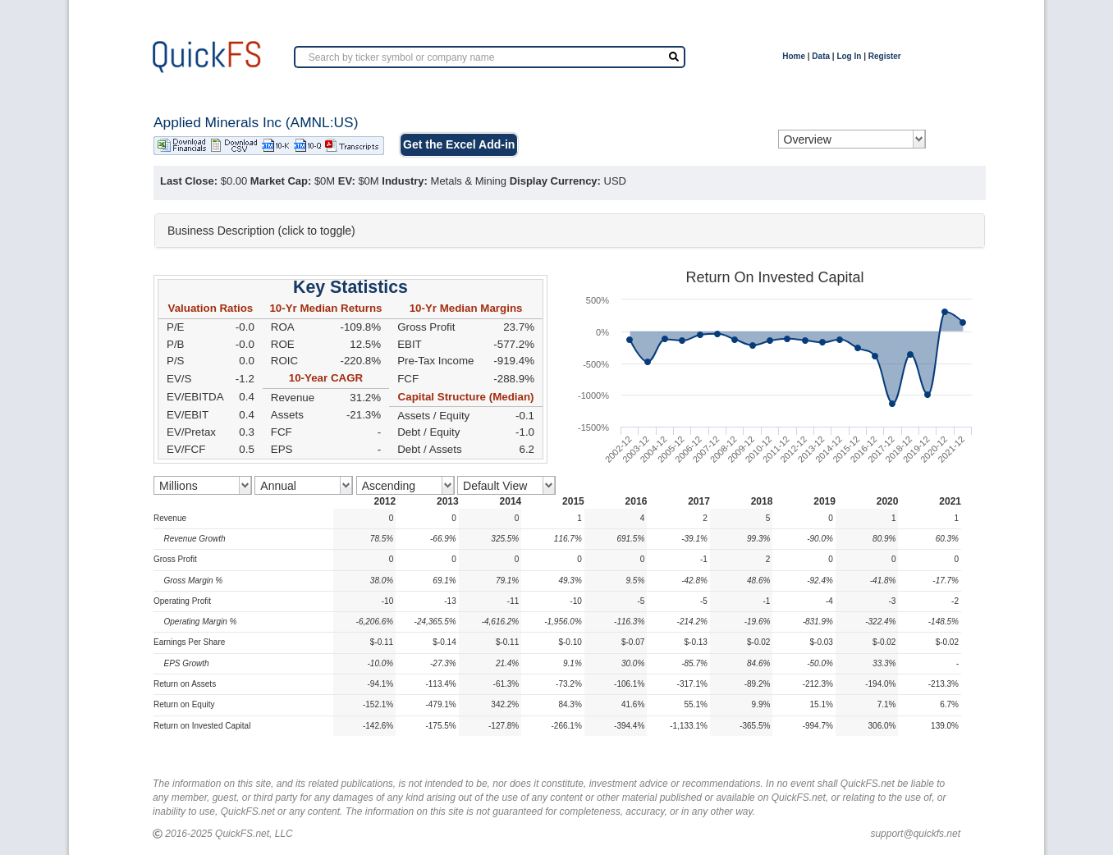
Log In (848, 56)
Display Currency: (555, 181)
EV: (346, 181)
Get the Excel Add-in (459, 144)
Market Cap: (280, 181)
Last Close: (189, 181)
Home (793, 56)
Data (821, 56)
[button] (569, 230)
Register (884, 56)
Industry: (405, 181)
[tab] (569, 230)
